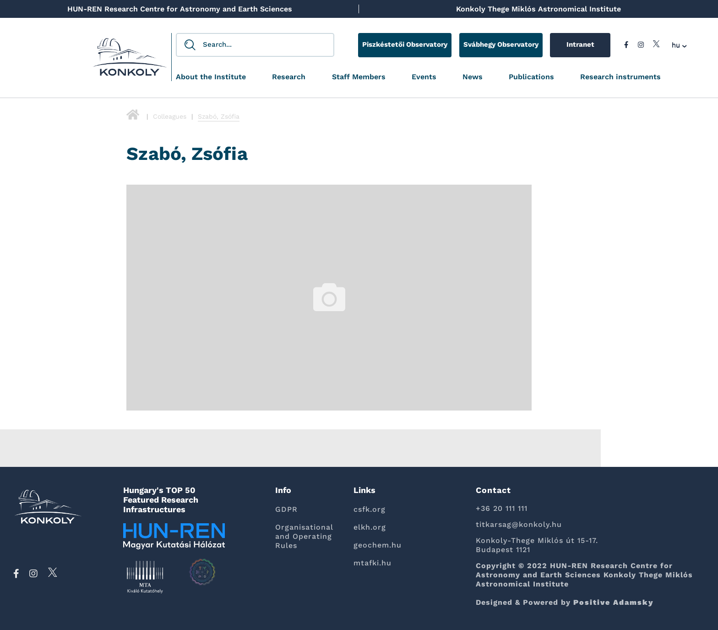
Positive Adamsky (613, 602)
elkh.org (370, 527)
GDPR (286, 509)
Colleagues (169, 116)
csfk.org (370, 509)
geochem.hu (378, 545)
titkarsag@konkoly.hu (519, 524)
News (472, 77)
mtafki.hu (373, 563)
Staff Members (359, 77)
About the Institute (211, 77)
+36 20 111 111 (502, 508)
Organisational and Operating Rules (304, 536)
